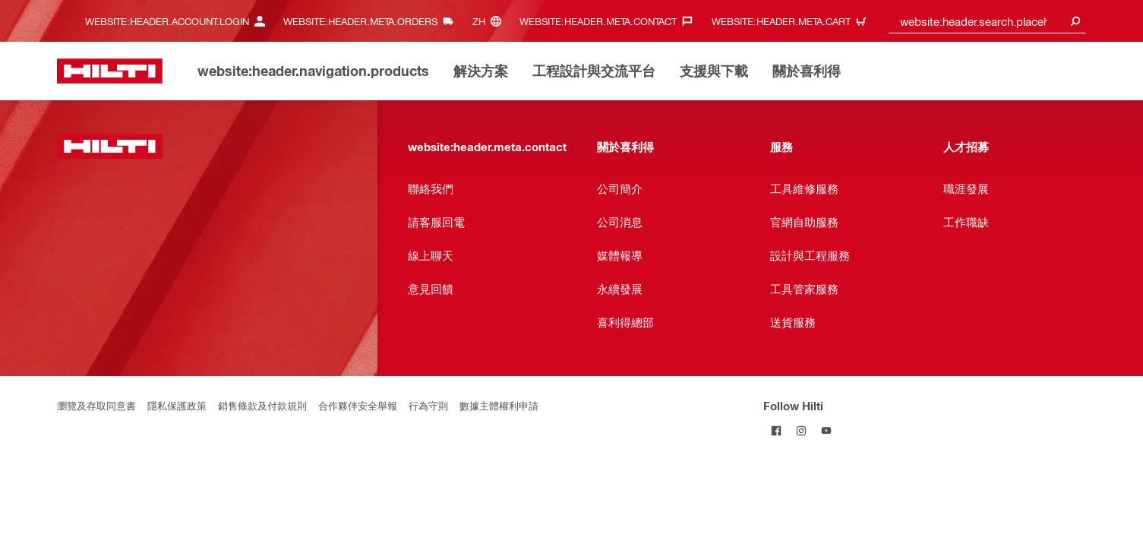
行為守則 (428, 405)
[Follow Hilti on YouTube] (825, 430)
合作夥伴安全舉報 (357, 405)
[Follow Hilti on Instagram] (800, 430)
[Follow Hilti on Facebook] (775, 430)
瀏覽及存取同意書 (96, 405)
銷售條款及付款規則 (262, 405)
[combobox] (987, 20)
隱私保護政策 (177, 405)
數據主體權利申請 (498, 405)
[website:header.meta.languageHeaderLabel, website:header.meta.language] (490, 20)
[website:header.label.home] (110, 71)
